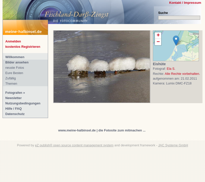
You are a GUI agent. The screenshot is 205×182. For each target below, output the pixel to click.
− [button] (158, 42)
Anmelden (13, 41)
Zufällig (10, 78)
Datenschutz (15, 114)
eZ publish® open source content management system (74, 145)
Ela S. (171, 69)
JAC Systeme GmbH (173, 145)
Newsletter (13, 98)
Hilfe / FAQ (13, 108)
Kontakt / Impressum (185, 3)
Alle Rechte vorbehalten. (182, 74)
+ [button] (158, 35)
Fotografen (13, 93)
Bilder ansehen (17, 62)
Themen (11, 83)
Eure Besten (14, 73)
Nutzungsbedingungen (22, 103)
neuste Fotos (14, 68)
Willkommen (14, 57)
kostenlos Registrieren (22, 47)
